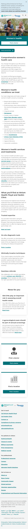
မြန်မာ (10, 510)
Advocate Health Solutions (9, 467)
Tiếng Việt (16, 514)
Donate (3, 490)
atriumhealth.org (6, 425)
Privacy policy (4, 522)
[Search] (22, 15)
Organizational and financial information (14, 493)
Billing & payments (7, 444)
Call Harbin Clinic (6, 416)
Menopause (7, 113)
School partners (6, 484)
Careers (3, 461)
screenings (4, 81)
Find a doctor (14, 43)
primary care (11, 276)
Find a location (14, 391)
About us (4, 475)
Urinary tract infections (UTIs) (13, 137)
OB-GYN (18, 276)
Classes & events (6, 441)
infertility (4, 181)
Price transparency (7, 447)
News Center (5, 478)
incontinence (13, 134)
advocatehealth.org (7, 428)
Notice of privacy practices (15, 522)
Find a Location (6, 247)
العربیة (7, 510)
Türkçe (8, 514)
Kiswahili (3, 514)
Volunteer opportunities (8, 487)
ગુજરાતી (21, 510)
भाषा (10, 512)
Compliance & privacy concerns (11, 422)
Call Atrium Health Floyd (9, 413)
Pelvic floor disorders (10, 117)
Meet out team (5, 229)
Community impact (7, 481)
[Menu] (25, 15)
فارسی (18, 510)
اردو (11, 514)
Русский (22, 512)
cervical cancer (6, 161)
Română (17, 512)
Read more (5, 310)
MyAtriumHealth (6, 438)
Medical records (6, 450)
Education (4, 464)
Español (3, 510)
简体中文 (14, 510)
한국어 (13, 512)
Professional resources (8, 458)
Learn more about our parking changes (13, 11)
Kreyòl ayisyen (4, 512)
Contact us (4, 419)
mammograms (5, 168)
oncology (4, 278)
